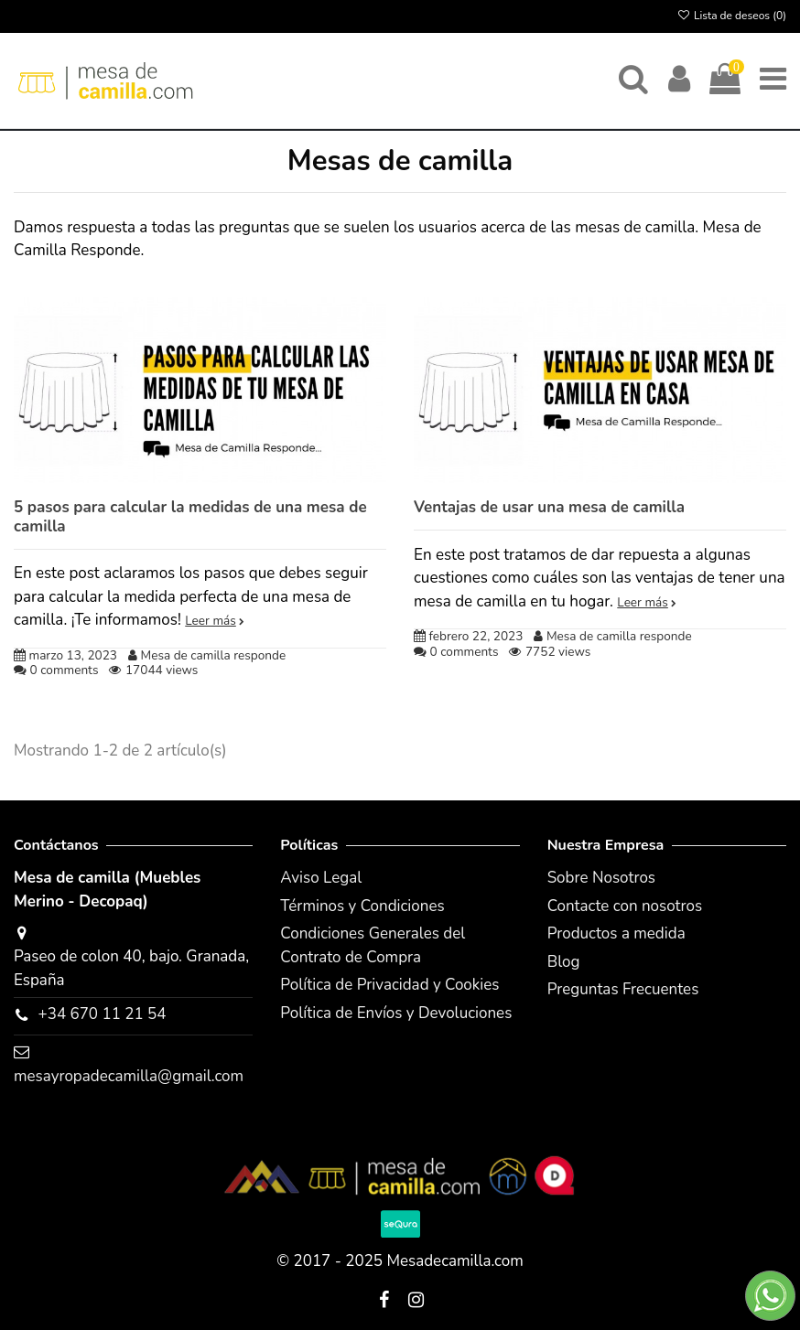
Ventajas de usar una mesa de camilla (549, 507)
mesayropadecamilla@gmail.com (128, 1076)
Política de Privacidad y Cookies (389, 984)
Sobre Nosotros (601, 877)
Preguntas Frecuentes (623, 989)
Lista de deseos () (731, 15)
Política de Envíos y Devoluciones (396, 1013)
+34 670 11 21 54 (102, 1013)
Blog (563, 961)
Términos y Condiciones (362, 906)
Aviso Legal (321, 877)
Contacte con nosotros (625, 906)
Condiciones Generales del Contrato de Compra (372, 945)
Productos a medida (616, 933)
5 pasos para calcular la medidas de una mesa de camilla (190, 516)
